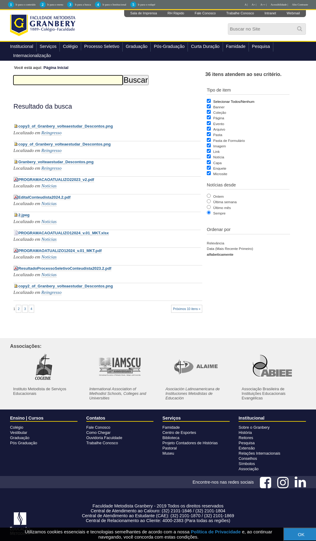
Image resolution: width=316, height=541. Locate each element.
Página (218, 118)
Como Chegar (98, 432)
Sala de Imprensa (143, 13)
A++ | (263, 4)
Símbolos (247, 463)
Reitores (246, 437)
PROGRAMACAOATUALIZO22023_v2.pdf (56, 179)
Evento (218, 124)
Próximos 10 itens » (186, 309)
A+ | (254, 4)
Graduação (136, 46)
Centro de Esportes (179, 432)
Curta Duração (205, 46)
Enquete (219, 168)
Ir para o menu (55, 4)
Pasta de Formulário (229, 140)
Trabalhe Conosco (240, 13)
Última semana (225, 202)
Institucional (21, 46)
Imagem (219, 146)
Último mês (222, 208)
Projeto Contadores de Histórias (190, 443)
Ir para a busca (83, 4)
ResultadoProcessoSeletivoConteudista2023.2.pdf (64, 268)
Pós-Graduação (169, 46)
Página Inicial (56, 67)
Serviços (48, 46)
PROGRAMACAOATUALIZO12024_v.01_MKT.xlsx (63, 233)
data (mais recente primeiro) (230, 249)
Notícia (218, 157)
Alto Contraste (300, 4)
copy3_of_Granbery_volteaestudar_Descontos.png (65, 126)
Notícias (49, 185)
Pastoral (170, 448)
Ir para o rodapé (146, 4)
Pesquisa (261, 46)
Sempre (219, 213)
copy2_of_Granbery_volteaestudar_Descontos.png (65, 286)
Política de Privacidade (216, 531)
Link (216, 151)
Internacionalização (32, 55)
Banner (218, 107)
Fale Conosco (205, 13)
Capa (217, 163)
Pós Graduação (23, 443)
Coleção (219, 112)
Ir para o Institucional (114, 4)
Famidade (236, 46)
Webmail (293, 13)
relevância (215, 243)
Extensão (247, 448)
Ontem (218, 196)
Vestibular (18, 432)
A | (246, 4)
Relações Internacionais (259, 453)
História (245, 432)
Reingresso (51, 132)
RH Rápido (175, 13)
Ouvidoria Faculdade (104, 437)
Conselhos (248, 458)
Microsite (220, 174)
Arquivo (219, 129)
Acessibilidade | (279, 4)
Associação (248, 469)
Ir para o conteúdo (26, 4)
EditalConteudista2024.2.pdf (44, 197)
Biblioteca (171, 437)
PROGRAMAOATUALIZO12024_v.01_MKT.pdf (60, 250)
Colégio (70, 46)
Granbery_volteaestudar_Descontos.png (56, 162)
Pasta (217, 135)
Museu (168, 453)
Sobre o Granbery (254, 427)
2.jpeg (24, 215)
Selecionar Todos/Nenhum (233, 101)
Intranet (270, 13)
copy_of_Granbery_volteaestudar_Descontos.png (64, 144)
